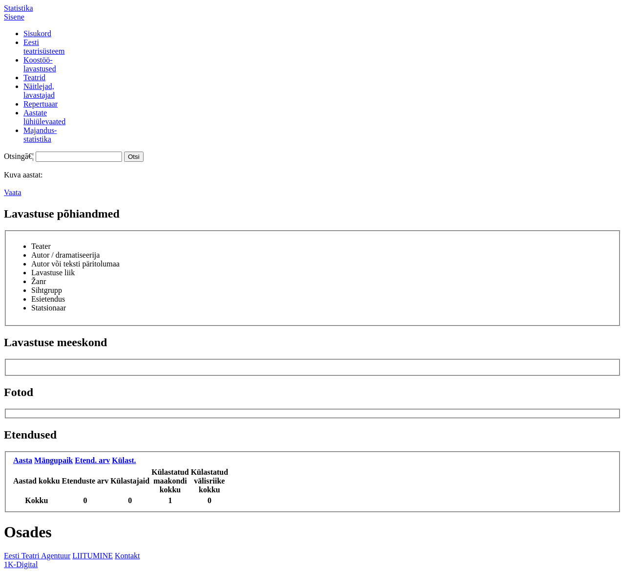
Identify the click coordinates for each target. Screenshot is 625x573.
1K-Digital (21, 564)
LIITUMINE (92, 555)
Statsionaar (48, 308)
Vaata (12, 192)
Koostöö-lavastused (39, 64)
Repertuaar (40, 104)
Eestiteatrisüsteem (43, 46)
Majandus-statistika (40, 134)
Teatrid (34, 77)
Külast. (124, 460)
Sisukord (37, 33)
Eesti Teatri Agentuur (37, 555)
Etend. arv (92, 460)
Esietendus (48, 299)
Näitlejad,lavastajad (39, 90)
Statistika (18, 8)
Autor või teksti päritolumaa (75, 264)
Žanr (38, 281)
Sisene (14, 17)
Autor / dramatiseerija (65, 255)
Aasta (22, 460)
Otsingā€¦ (19, 156)
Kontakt (127, 555)
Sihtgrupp (46, 290)
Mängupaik (53, 460)
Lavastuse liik (53, 272)
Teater (41, 246)
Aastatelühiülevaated (44, 117)
